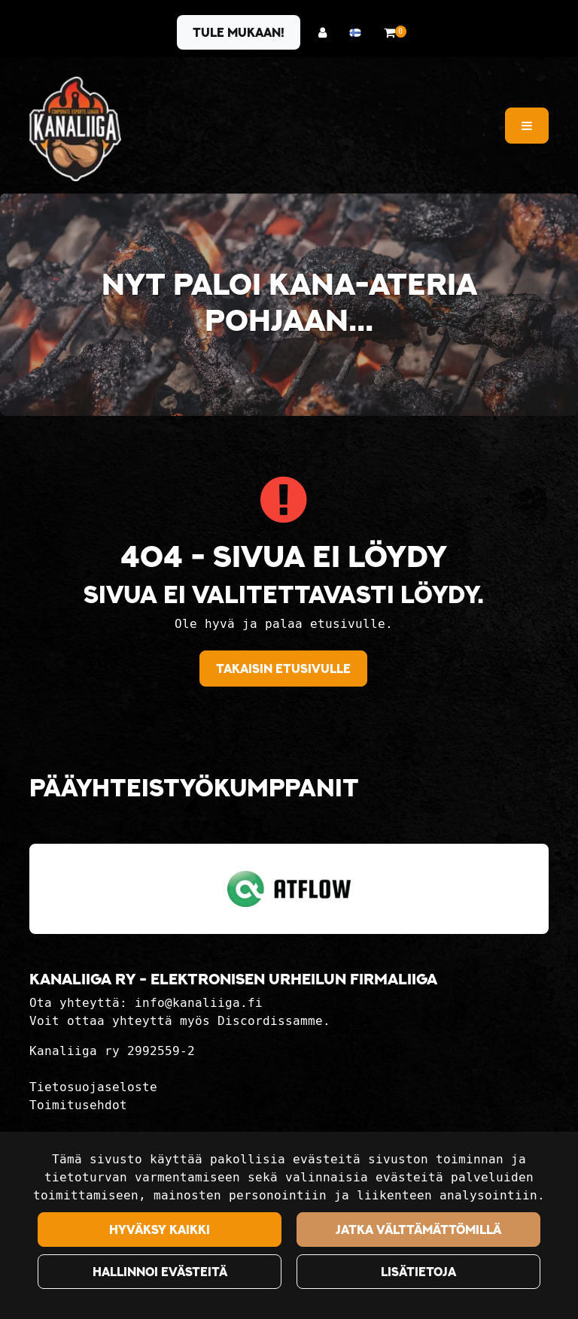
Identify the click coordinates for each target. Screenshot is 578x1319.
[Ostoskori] (389, 33)
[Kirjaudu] (326, 33)
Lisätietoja (418, 1272)
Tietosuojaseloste (93, 1087)
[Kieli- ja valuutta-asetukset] (359, 33)
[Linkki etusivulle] (75, 129)
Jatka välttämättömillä (418, 1229)
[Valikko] (527, 126)
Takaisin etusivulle (283, 669)
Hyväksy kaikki (159, 1229)
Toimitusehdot (78, 1105)
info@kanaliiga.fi (199, 1003)
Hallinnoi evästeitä (160, 1272)
